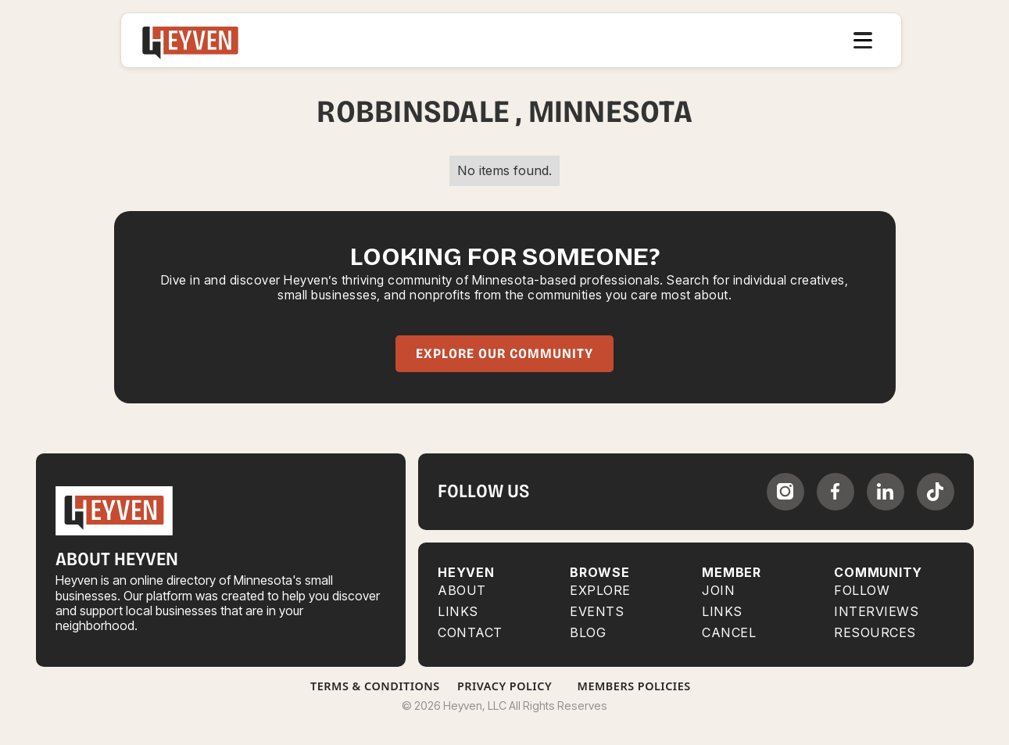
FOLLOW (861, 590)
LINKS (722, 611)
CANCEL (729, 632)
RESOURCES (875, 632)
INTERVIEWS (876, 611)
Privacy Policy (504, 686)
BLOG (588, 632)
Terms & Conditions (375, 686)
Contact (470, 632)
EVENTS (597, 611)
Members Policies (634, 686)
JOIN (718, 590)
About (462, 590)
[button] (863, 40)
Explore (600, 590)
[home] (191, 40)
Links (458, 611)
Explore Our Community (504, 354)
